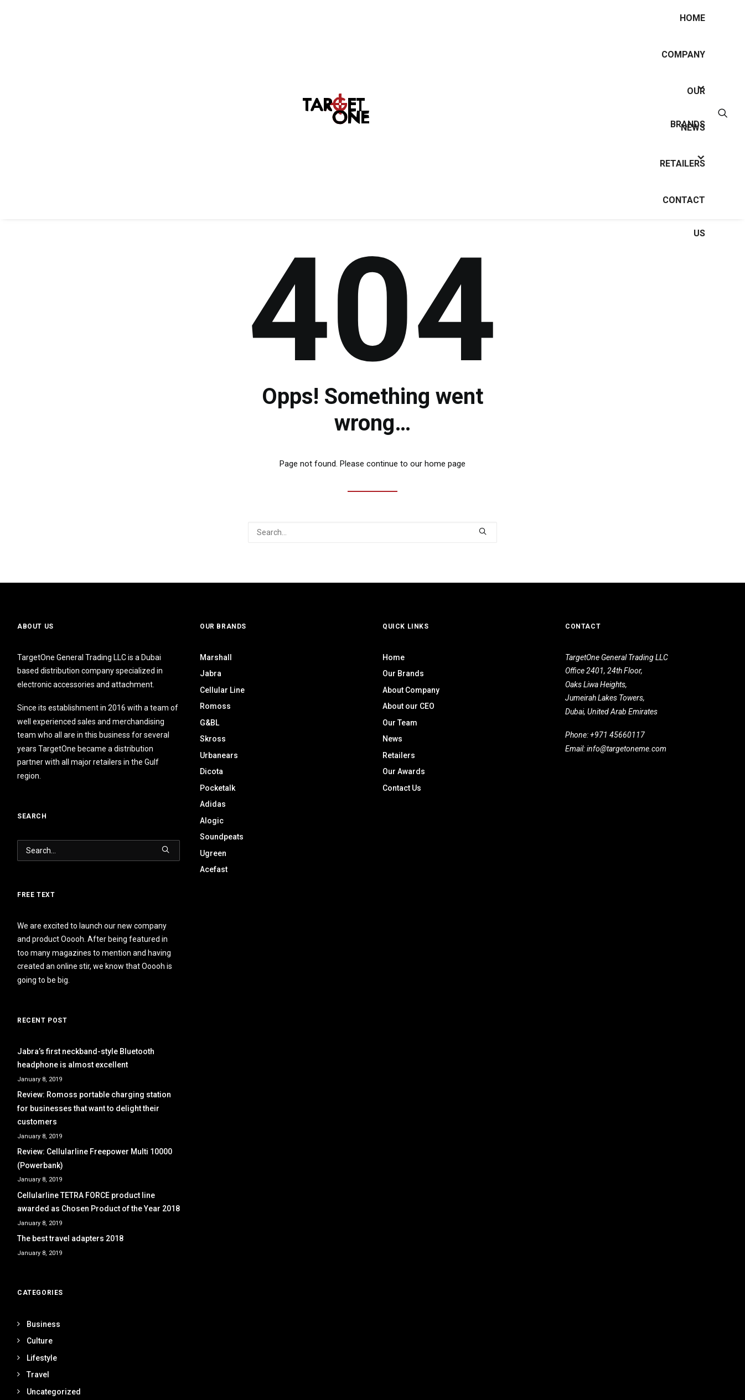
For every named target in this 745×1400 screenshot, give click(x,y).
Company (683, 54)
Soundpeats (222, 836)
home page (445, 464)
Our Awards (403, 771)
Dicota (211, 771)
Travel (38, 1374)
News (693, 127)
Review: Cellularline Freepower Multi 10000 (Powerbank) (94, 1158)
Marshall (216, 657)
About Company (410, 690)
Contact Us (684, 206)
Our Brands (403, 673)
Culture (40, 1340)
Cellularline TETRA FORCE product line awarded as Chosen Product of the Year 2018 (98, 1202)
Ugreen (213, 853)
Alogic (212, 820)
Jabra (210, 673)
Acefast (213, 869)
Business (43, 1324)
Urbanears (219, 755)
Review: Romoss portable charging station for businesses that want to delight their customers (94, 1108)
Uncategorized (54, 1391)
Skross (213, 738)
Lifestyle (42, 1358)
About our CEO (408, 706)
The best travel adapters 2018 (70, 1238)
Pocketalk (217, 788)
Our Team (399, 722)
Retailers (682, 163)
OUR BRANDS (687, 97)
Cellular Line (222, 690)
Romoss (215, 706)
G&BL (209, 722)
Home (692, 18)
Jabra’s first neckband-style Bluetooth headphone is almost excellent (85, 1058)
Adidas (213, 804)
